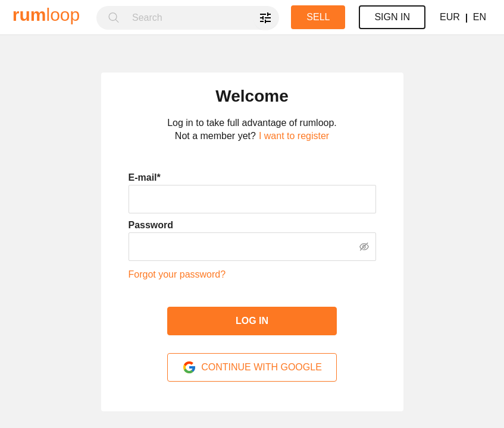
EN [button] (479, 17)
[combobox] (202, 18)
